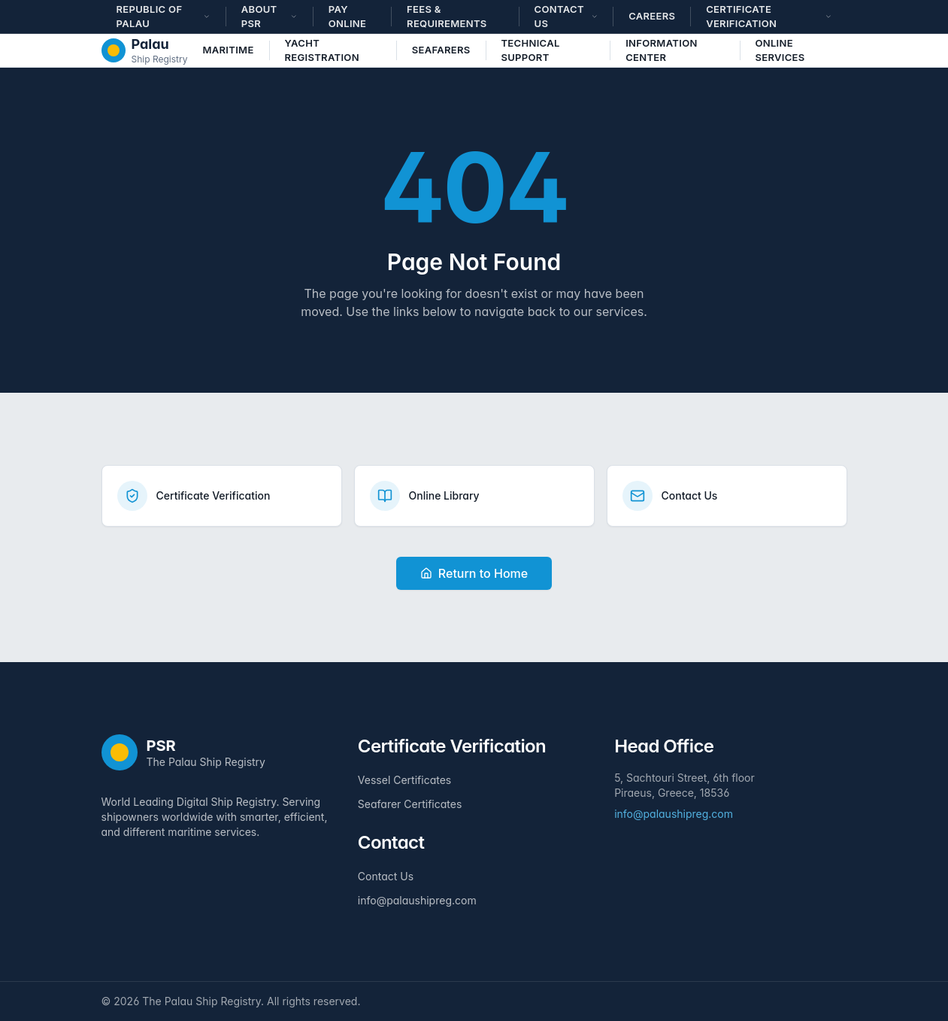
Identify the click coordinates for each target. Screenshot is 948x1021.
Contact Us (385, 876)
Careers (651, 16)
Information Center (661, 50)
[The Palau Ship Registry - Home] (144, 50)
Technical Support (530, 50)
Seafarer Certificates (410, 804)
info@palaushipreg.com (417, 900)
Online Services (779, 50)
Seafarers (441, 50)
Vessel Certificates (404, 779)
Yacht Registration (321, 50)
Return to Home (474, 573)
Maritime (227, 50)
